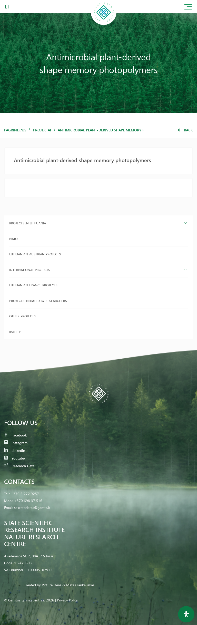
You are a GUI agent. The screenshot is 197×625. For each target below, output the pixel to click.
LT (7, 6)
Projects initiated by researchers (38, 300)
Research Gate (19, 465)
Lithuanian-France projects (33, 285)
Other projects (22, 316)
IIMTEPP (15, 331)
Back (185, 130)
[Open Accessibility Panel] (186, 614)
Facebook (15, 435)
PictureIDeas (51, 584)
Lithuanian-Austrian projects (35, 254)
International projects (29, 269)
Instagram (15, 442)
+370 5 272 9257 (25, 493)
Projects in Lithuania (27, 223)
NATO (13, 238)
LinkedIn (14, 450)
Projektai (42, 130)
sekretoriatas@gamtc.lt (32, 507)
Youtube (14, 458)
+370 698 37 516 (28, 500)
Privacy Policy (67, 600)
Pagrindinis (15, 130)
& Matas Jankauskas (78, 584)
